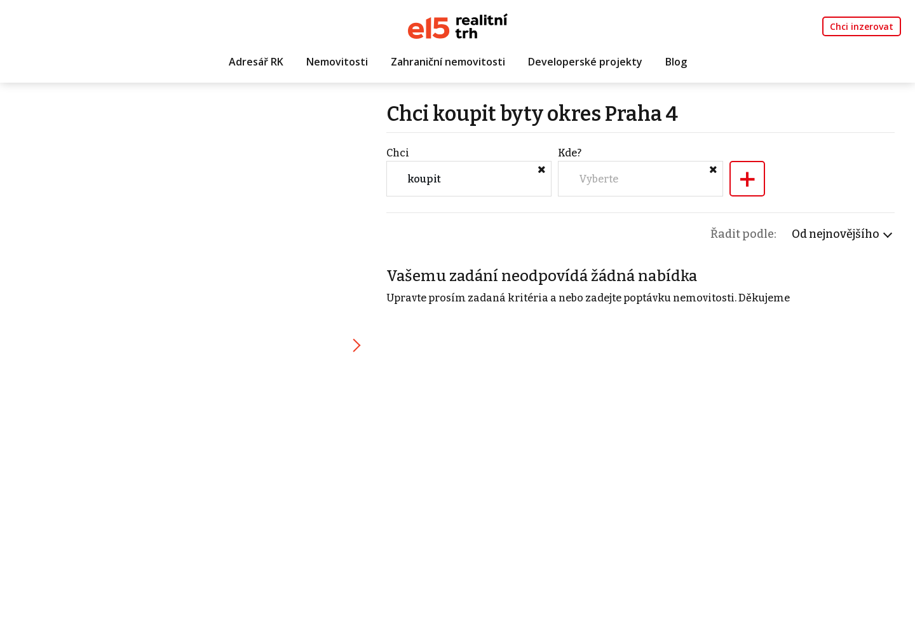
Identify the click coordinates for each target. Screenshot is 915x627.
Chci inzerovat (861, 26)
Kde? (569, 153)
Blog (676, 62)
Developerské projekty (585, 62)
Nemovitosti (337, 62)
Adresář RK (256, 62)
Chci (397, 153)
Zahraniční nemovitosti (448, 62)
